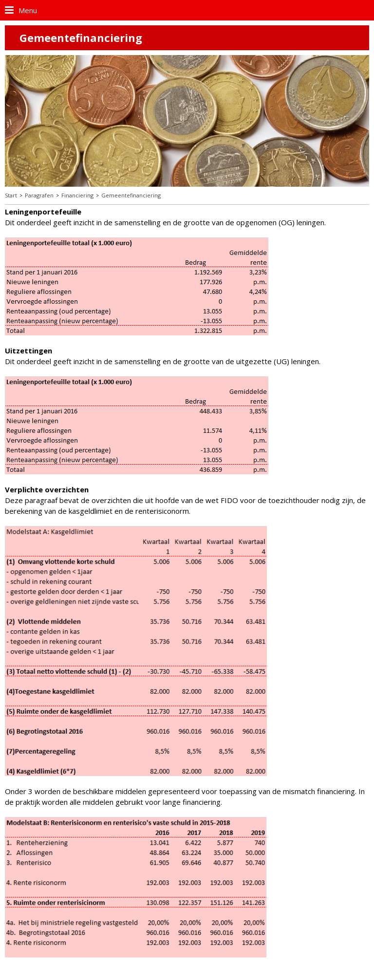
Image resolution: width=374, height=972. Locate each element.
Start (11, 195)
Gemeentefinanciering (131, 195)
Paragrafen (39, 195)
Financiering (77, 195)
